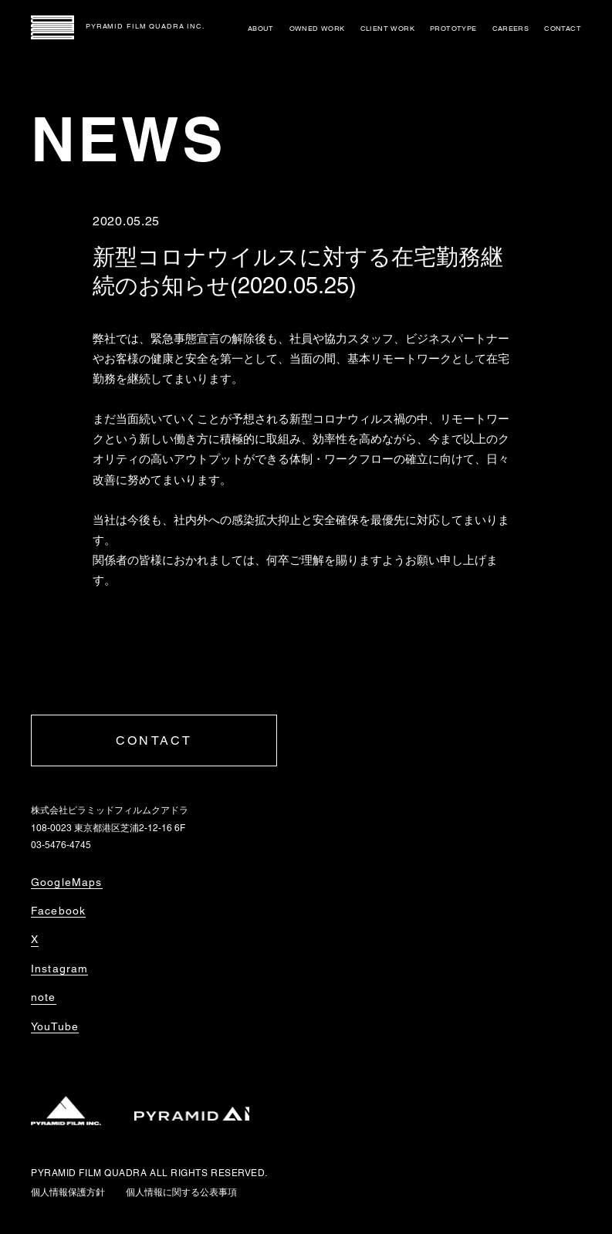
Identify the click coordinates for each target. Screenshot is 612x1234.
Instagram (59, 968)
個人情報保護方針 (68, 1192)
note (43, 997)
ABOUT (261, 28)
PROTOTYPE (453, 28)
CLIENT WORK (387, 28)
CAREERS (510, 28)
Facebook (58, 910)
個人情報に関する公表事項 (181, 1192)
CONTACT (562, 28)
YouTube (55, 1026)
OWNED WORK (317, 28)
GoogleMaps (67, 882)
